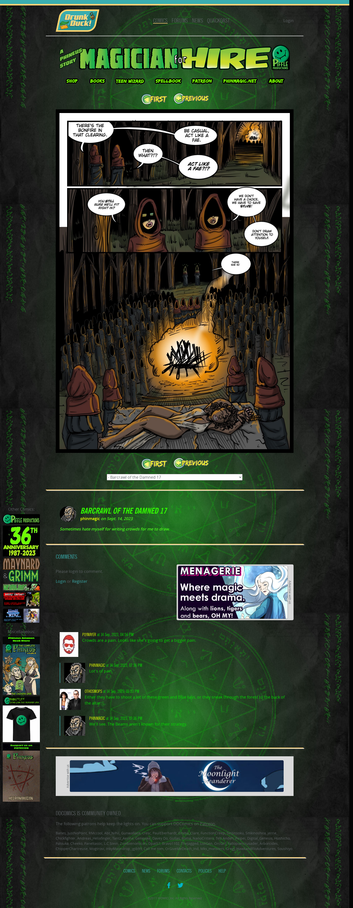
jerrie (272, 833)
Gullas (174, 838)
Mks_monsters (212, 848)
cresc (146, 833)
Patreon (207, 823)
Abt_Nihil (111, 833)
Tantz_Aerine (123, 838)
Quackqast (218, 20)
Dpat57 (154, 843)
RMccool (96, 833)
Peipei (240, 838)
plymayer (89, 634)
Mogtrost (96, 848)
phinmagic (90, 518)
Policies (205, 871)
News (197, 20)
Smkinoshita (255, 833)
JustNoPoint (77, 833)
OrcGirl (220, 843)
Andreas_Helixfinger (93, 838)
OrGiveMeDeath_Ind (182, 848)
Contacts (184, 871)
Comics (160, 20)
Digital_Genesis (259, 838)
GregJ (230, 848)
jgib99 (137, 848)
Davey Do (160, 838)
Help (222, 871)
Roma (186, 838)
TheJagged (189, 843)
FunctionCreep (213, 833)
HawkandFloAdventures (256, 848)
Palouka (62, 843)
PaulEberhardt (165, 833)
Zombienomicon (133, 843)
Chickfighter (66, 838)
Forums (180, 20)
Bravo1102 (170, 843)
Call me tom (153, 848)
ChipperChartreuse (72, 848)
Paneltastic (93, 843)
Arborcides (269, 843)
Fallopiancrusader (243, 843)
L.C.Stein (111, 843)
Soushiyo (284, 848)
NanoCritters (203, 838)
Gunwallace (130, 833)
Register (79, 581)
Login (288, 20)
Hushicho (282, 838)
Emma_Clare (188, 833)
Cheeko (76, 843)
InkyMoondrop (118, 848)
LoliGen (206, 843)
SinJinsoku (235, 833)
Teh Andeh (225, 838)
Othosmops (93, 691)
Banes (61, 833)
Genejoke (143, 838)
